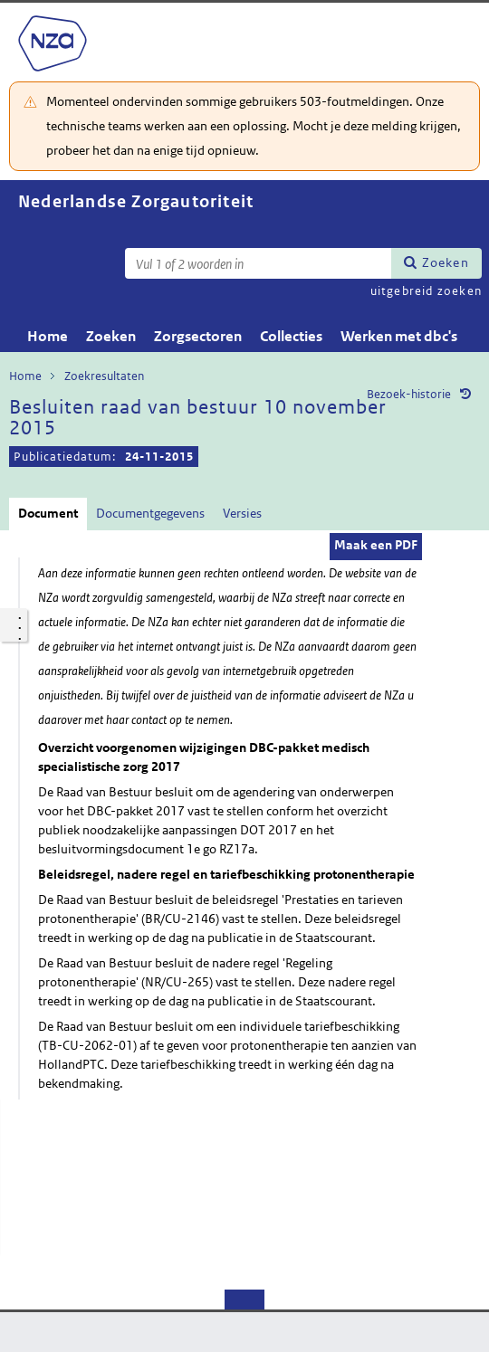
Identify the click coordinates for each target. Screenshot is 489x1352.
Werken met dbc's (398, 336)
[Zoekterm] (258, 263)
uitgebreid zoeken (426, 291)
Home (47, 336)
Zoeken (445, 262)
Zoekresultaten (104, 376)
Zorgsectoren (198, 336)
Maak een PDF (375, 545)
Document (48, 513)
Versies (242, 513)
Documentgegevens (150, 513)
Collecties (291, 336)
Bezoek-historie (409, 394)
